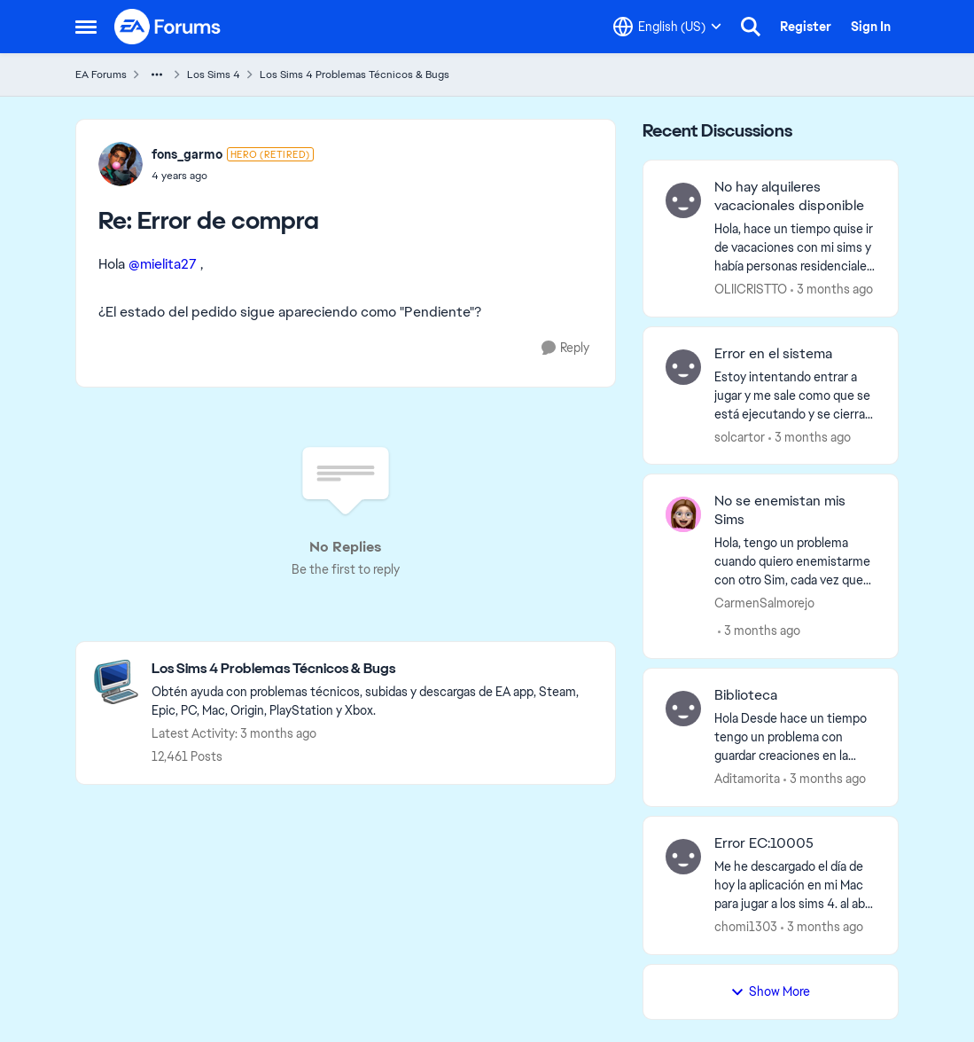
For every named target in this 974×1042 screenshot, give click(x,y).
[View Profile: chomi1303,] (683, 856)
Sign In (871, 27)
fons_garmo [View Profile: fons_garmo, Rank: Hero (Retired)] (187, 154)
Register (805, 27)
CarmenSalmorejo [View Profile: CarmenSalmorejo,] (764, 603)
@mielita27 (163, 264)
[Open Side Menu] (85, 26)
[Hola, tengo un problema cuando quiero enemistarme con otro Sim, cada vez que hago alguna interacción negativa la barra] (795, 562)
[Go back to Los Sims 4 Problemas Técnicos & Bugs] (374, 669)
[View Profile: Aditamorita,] (683, 708)
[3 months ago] (832, 289)
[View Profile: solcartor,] (683, 367)
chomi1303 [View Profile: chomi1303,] (745, 927)
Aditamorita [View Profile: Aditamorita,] (747, 779)
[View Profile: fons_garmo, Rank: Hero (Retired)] (120, 164)
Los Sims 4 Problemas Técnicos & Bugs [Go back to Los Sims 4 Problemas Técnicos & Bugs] (354, 74)
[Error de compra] (233, 176)
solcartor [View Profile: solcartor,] (739, 436)
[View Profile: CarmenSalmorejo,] (683, 514)
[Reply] (565, 348)
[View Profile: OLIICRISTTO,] (683, 200)
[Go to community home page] (168, 26)
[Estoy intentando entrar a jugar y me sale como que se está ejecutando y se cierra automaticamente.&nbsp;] (795, 395)
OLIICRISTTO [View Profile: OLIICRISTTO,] (750, 289)
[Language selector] (667, 26)
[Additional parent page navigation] (157, 74)
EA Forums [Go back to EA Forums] (101, 74)
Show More (770, 991)
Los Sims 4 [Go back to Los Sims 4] (213, 74)
